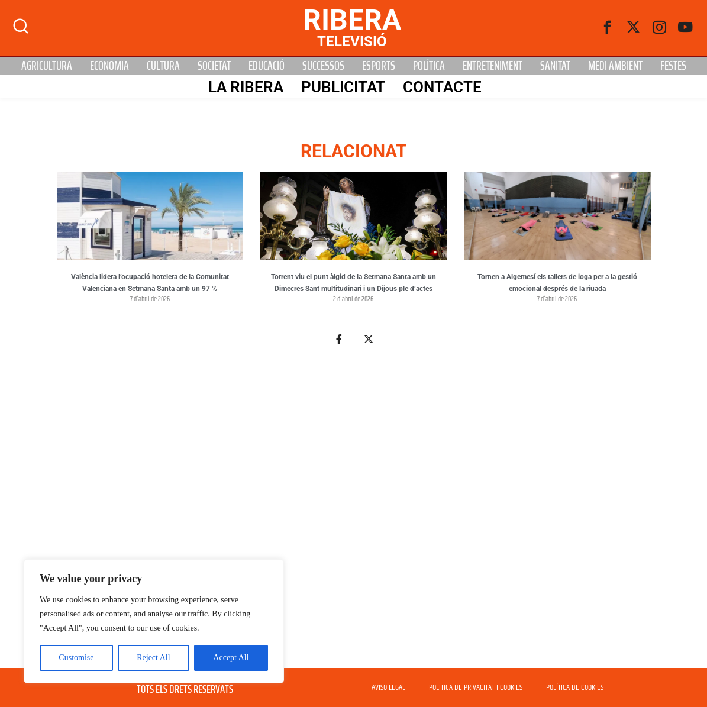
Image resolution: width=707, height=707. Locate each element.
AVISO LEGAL (388, 687)
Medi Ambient (615, 66)
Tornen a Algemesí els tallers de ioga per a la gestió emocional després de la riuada (557, 283)
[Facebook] (608, 27)
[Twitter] (634, 27)
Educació (266, 66)
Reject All (153, 657)
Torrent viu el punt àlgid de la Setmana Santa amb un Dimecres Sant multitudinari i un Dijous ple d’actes (353, 283)
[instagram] (660, 27)
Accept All (230, 657)
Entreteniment (492, 66)
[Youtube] (686, 27)
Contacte (442, 87)
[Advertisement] (354, 513)
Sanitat (555, 66)
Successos (323, 66)
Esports (378, 66)
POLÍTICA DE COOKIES (574, 687)
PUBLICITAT (343, 87)
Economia (109, 66)
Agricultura (46, 66)
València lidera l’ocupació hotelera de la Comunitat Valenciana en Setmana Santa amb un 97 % (150, 283)
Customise (76, 657)
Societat (214, 66)
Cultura (163, 66)
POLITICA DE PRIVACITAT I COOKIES (475, 687)
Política (429, 66)
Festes (673, 66)
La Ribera (245, 87)
